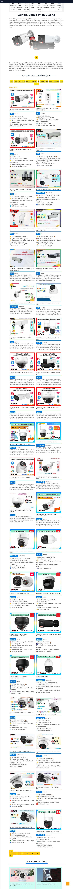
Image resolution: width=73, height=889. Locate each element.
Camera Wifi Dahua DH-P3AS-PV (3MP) (47, 831)
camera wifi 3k (13, 87)
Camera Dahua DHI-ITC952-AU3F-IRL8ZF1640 (46, 149)
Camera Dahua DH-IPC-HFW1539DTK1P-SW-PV (21, 150)
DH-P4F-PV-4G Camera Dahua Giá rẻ (46, 714)
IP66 (19, 81)
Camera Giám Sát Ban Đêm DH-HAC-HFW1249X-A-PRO (46, 515)
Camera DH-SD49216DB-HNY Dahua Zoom (48, 189)
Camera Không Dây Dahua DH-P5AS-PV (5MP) (47, 338)
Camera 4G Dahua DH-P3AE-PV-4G (46, 442)
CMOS (61, 81)
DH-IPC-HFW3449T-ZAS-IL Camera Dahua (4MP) (48, 373)
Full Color (28, 81)
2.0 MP (50, 81)
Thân (47, 81)
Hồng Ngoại (34, 81)
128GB (15, 81)
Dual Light (42, 81)
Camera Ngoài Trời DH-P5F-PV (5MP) (20, 444)
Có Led (11, 81)
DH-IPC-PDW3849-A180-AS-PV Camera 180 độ (22, 713)
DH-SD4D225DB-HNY (42, 677)
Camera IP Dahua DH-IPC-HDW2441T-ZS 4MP (47, 303)
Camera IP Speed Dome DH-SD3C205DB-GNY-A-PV (21, 190)
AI (38, 81)
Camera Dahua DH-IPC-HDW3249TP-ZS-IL (21, 827)
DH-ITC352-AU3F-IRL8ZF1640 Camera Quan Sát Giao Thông (22, 269)
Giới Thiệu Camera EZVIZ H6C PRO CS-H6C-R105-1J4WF (21, 885)
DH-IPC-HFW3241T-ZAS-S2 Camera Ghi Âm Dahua (22, 408)
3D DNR (23, 81)
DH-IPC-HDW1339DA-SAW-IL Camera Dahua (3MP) (20, 478)
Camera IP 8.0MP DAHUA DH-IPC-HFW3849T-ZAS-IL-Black (48, 635)
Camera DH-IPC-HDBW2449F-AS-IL (19, 594)
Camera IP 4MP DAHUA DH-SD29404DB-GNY (48, 594)
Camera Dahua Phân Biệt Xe (36, 75)
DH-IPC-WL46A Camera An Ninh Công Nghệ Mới (20, 338)
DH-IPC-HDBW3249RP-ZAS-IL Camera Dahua (20, 511)
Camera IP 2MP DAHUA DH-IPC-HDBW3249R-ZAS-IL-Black (18, 635)
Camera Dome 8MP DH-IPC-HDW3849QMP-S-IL (48, 751)
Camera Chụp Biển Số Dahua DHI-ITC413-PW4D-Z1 (48, 269)
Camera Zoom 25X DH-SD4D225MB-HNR (47, 551)
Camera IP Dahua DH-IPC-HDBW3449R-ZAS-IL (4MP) (47, 408)
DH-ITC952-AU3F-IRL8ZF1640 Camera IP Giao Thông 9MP (47, 229)
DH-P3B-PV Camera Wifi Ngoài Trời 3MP (21, 303)
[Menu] (2, 1)
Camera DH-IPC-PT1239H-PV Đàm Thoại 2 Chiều (21, 551)
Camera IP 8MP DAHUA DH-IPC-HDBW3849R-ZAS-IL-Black (18, 677)
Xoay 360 (37, 84)
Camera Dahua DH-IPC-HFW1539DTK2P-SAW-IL (21, 110)
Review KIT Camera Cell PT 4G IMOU (46, 884)
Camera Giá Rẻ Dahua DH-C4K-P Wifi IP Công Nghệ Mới (47, 109)
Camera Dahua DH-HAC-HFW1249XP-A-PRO (47, 477)
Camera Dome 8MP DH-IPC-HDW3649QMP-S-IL (48, 787)
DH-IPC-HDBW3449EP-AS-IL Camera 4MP (21, 751)
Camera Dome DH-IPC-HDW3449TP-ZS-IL (21, 790)
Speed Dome (56, 81)
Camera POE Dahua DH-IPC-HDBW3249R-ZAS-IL (21, 373)
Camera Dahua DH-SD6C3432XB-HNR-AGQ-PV (22, 229)
